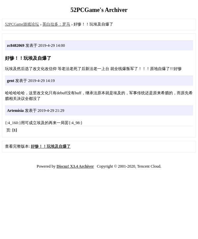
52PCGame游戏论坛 (22, 24)
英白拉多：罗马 (56, 24)
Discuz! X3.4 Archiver (75, 166)
